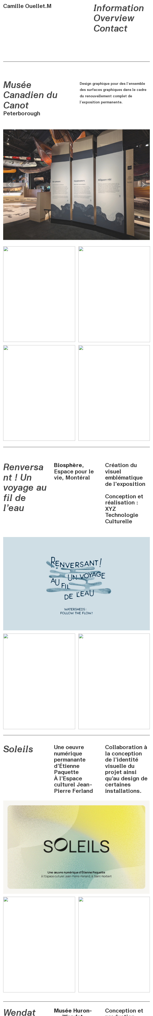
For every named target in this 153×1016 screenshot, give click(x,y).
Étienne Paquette (66, 769)
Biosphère (68, 465)
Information (118, 8)
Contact (110, 28)
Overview (113, 18)
